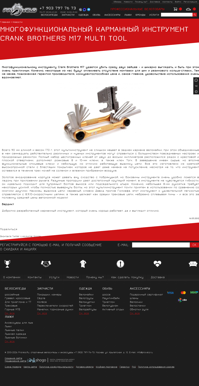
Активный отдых (113, 309)
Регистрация (190, 2)
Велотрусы (86, 298)
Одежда (83, 15)
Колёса (42, 302)
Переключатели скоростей (55, 306)
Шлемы (134, 298)
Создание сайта (13, 358)
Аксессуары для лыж (19, 323)
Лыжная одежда (15, 334)
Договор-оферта (84, 367)
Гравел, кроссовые (17, 298)
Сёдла (41, 298)
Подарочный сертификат (146, 294)
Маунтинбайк (111, 298)
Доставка (155, 2)
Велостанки (138, 306)
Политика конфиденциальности (56, 367)
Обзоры (117, 2)
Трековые (11, 306)
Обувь (96, 15)
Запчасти (68, 15)
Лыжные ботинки (16, 338)
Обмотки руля (139, 309)
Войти (178, 2)
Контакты (167, 2)
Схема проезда (13, 367)
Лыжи (128, 15)
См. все (10, 313)
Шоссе (106, 294)
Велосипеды (49, 15)
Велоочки (136, 302)
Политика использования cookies (156, 367)
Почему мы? (141, 2)
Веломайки (86, 294)
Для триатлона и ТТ (18, 302)
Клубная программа (106, 367)
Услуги (154, 15)
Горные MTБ (12, 309)
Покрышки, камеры (49, 294)
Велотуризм (110, 306)
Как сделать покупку (127, 277)
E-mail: (123, 245)
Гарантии (125, 367)
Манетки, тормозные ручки (55, 309)
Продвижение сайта (15, 361)
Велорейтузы (87, 309)
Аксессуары (112, 15)
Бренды (140, 15)
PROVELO (20, 9)
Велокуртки (87, 302)
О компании (11, 277)
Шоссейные (12, 294)
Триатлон (85, 306)
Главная (5, 22)
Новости (128, 2)
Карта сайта (30, 367)
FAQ (134, 367)
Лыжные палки (14, 330)
